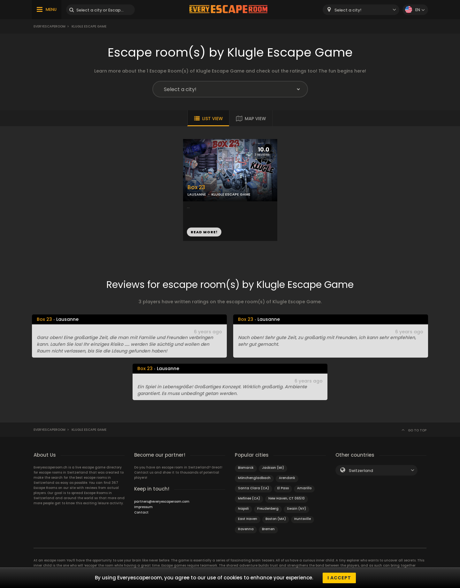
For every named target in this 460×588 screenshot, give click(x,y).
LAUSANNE (197, 194)
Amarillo (304, 488)
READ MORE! (204, 232)
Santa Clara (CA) (253, 488)
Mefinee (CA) (249, 498)
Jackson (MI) (273, 467)
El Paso (283, 488)
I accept (339, 578)
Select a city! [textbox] (347, 10)
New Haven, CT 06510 (286, 498)
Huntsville (302, 518)
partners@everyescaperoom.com (161, 501)
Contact (141, 512)
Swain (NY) (296, 508)
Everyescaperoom (49, 26)
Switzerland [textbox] (361, 470)
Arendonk (287, 478)
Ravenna (246, 529)
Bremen (268, 529)
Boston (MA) (275, 518)
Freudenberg (268, 508)
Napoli (243, 508)
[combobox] (361, 9)
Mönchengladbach (254, 478)
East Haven (247, 518)
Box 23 (196, 187)
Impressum (143, 507)
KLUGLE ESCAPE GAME (230, 194)
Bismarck (246, 467)
